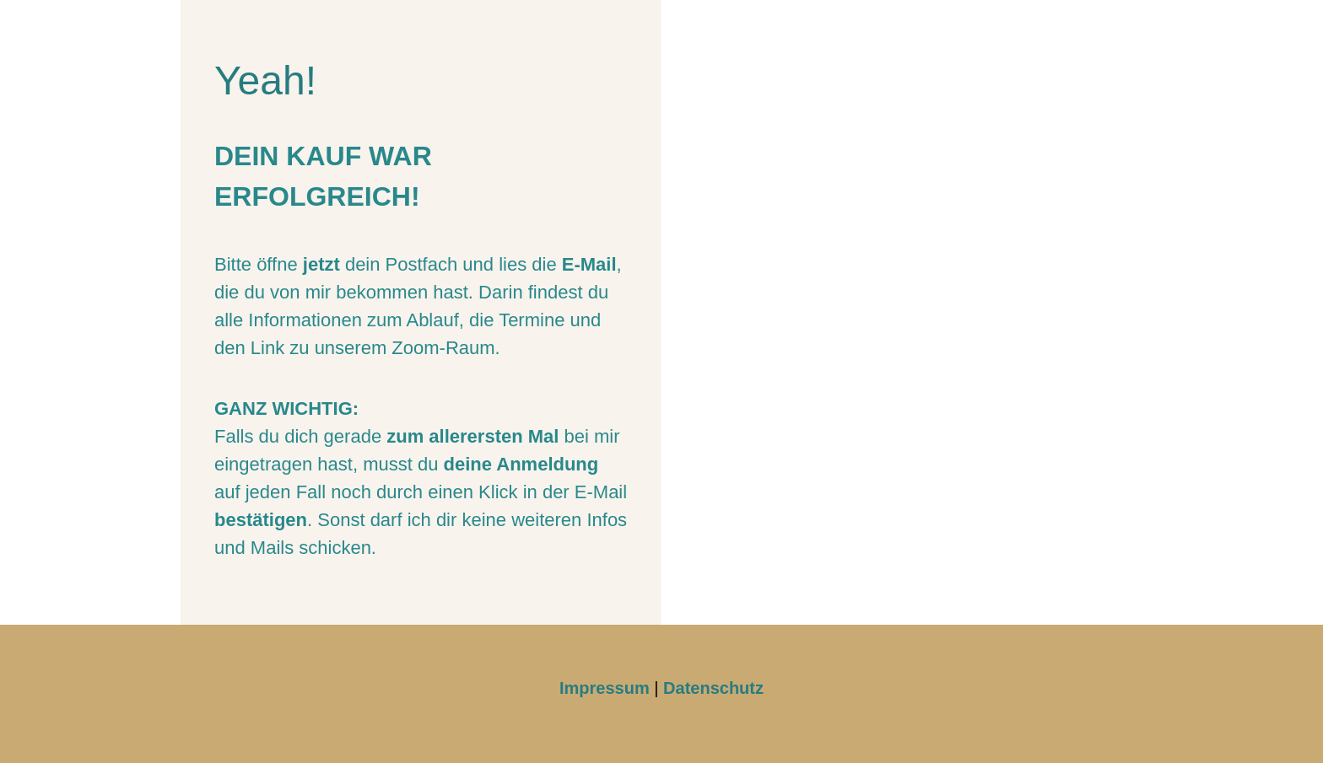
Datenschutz (713, 688)
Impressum (604, 688)
